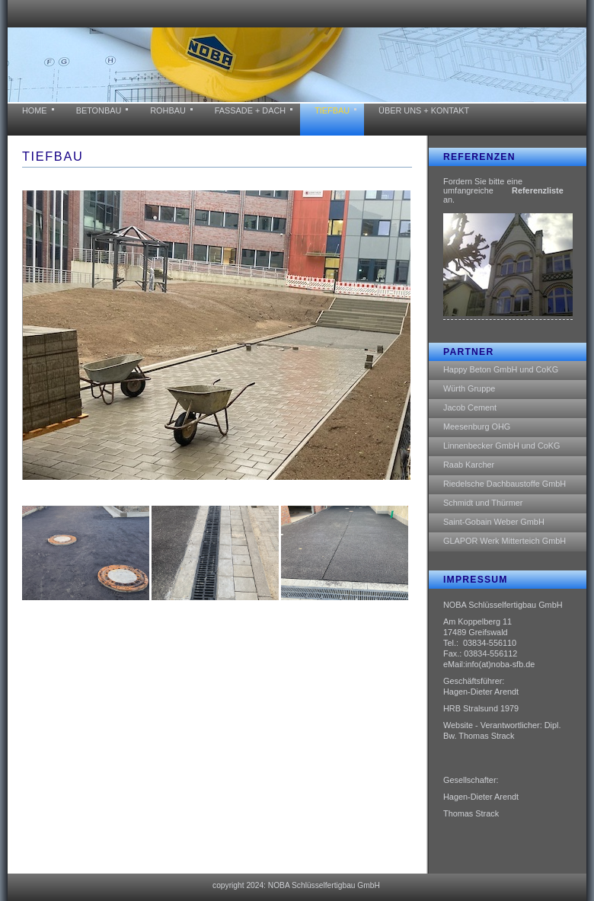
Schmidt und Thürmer (482, 502)
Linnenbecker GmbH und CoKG (501, 445)
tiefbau (332, 110)
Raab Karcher (468, 464)
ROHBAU (168, 110)
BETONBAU (99, 110)
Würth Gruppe (469, 388)
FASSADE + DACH (250, 110)
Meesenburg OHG (476, 426)
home (34, 110)
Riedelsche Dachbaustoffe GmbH (504, 483)
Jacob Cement (470, 407)
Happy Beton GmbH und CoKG (500, 369)
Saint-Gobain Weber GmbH (493, 521)
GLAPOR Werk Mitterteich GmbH (504, 540)
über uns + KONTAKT (423, 110)
